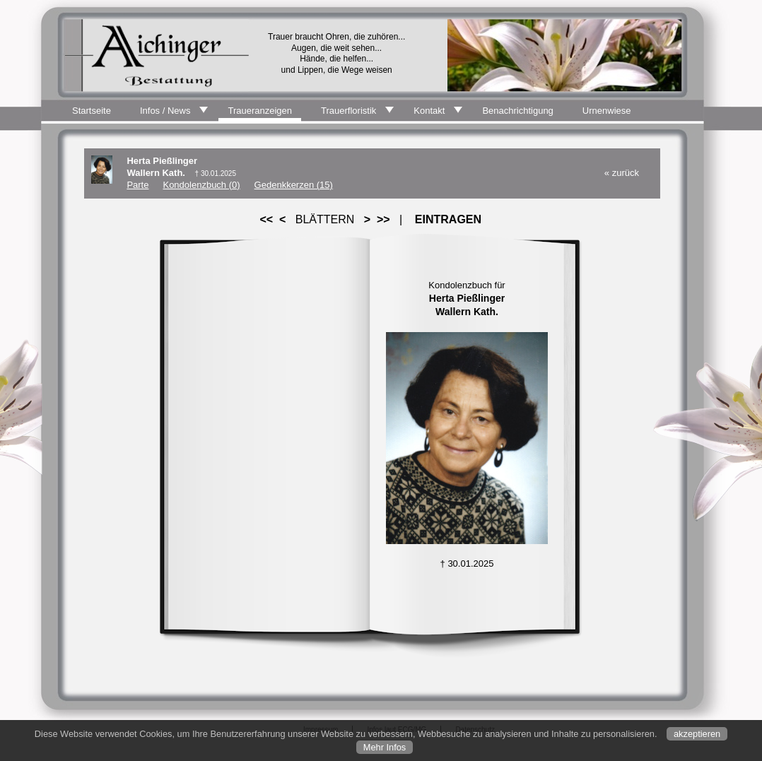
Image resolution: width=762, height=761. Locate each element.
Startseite (91, 110)
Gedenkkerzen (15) (293, 184)
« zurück (621, 172)
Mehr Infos (384, 747)
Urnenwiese (606, 110)
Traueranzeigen (260, 110)
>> (383, 219)
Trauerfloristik (348, 110)
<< (266, 219)
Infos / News (165, 110)
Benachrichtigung (517, 110)
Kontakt (429, 110)
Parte (137, 184)
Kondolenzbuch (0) (201, 184)
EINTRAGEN (448, 219)
